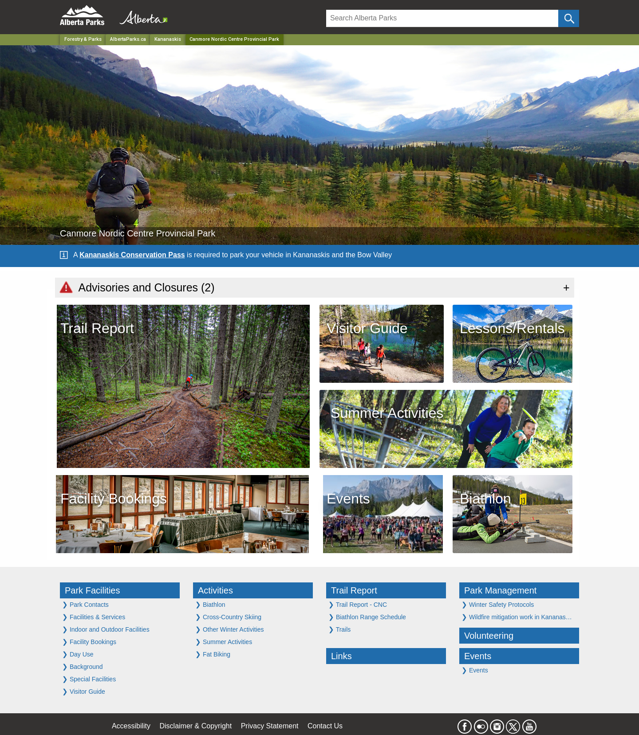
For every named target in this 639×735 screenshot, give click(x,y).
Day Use (78, 654)
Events (477, 656)
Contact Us (325, 726)
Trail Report (354, 590)
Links (341, 656)
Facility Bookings (89, 641)
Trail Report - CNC (357, 604)
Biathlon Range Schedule (367, 617)
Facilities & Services (93, 617)
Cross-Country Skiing (228, 617)
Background (82, 666)
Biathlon (210, 604)
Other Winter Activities (229, 629)
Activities (215, 590)
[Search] (442, 18)
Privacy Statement (270, 726)
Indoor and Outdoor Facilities (106, 629)
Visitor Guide (83, 691)
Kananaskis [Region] (167, 39)
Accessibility (131, 726)
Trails (339, 629)
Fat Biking (212, 654)
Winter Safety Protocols (498, 604)
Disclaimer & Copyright (196, 726)
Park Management (500, 590)
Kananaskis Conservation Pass (132, 255)
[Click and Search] (568, 18)
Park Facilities (92, 590)
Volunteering (488, 636)
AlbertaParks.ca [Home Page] (128, 39)
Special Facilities (89, 679)
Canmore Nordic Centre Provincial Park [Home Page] (234, 39)
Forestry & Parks (83, 39)
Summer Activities (223, 641)
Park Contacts (85, 604)
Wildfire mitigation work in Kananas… (517, 617)
